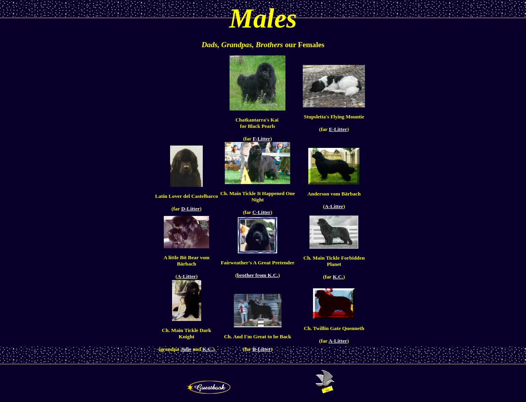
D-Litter (190, 209)
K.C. (338, 277)
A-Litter (334, 206)
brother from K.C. (257, 275)
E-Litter (338, 129)
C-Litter (261, 212)
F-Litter (261, 139)
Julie (185, 349)
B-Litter (261, 349)
